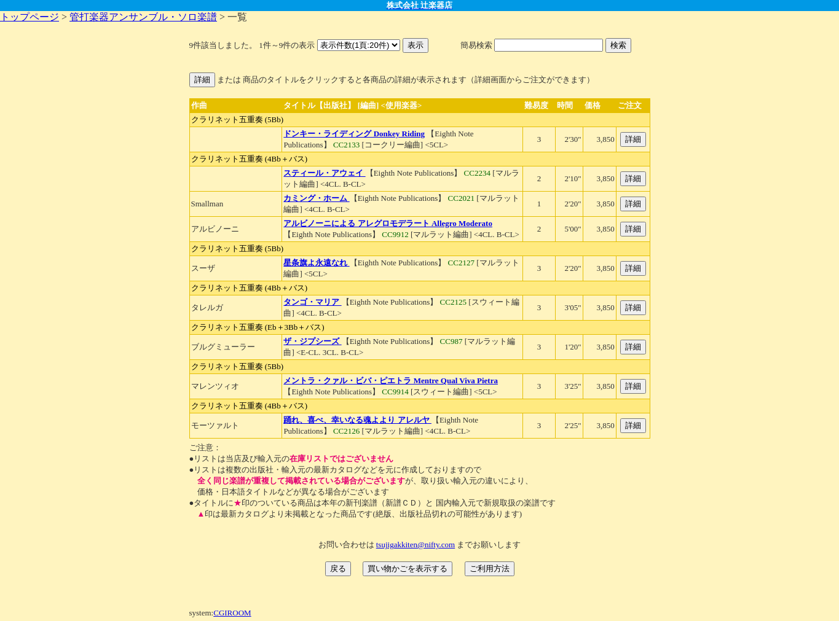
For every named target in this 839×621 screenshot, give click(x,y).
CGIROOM (232, 612)
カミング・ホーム (316, 198)
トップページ (29, 17)
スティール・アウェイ (324, 173)
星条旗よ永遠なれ (316, 262)
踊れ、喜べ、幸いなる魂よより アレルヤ (357, 419)
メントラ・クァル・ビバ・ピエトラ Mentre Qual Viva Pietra (390, 380)
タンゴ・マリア (312, 302)
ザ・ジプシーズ (312, 341)
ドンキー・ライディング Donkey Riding (354, 133)
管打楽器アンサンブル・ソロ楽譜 (143, 17)
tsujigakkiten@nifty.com (415, 544)
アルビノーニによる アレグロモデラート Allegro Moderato (387, 223)
